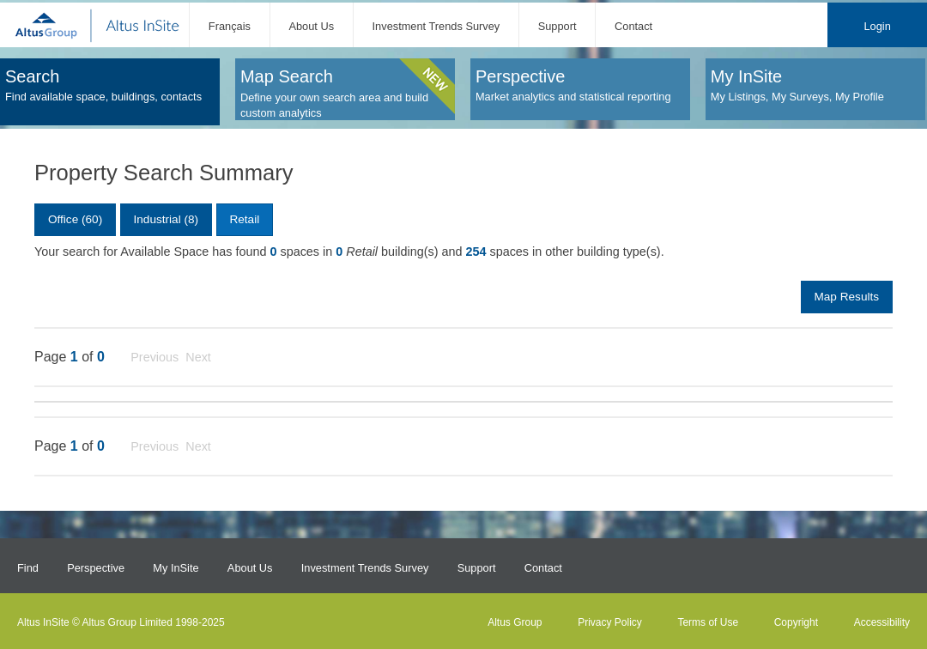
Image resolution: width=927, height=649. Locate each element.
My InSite (175, 567)
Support (557, 26)
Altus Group (515, 622)
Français (230, 26)
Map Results (846, 296)
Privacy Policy (610, 622)
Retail (244, 219)
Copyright (796, 622)
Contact (633, 26)
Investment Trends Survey (436, 26)
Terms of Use (707, 622)
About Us (311, 26)
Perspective (95, 567)
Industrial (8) (166, 219)
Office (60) (75, 219)
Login (876, 26)
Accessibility (882, 622)
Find (28, 567)
